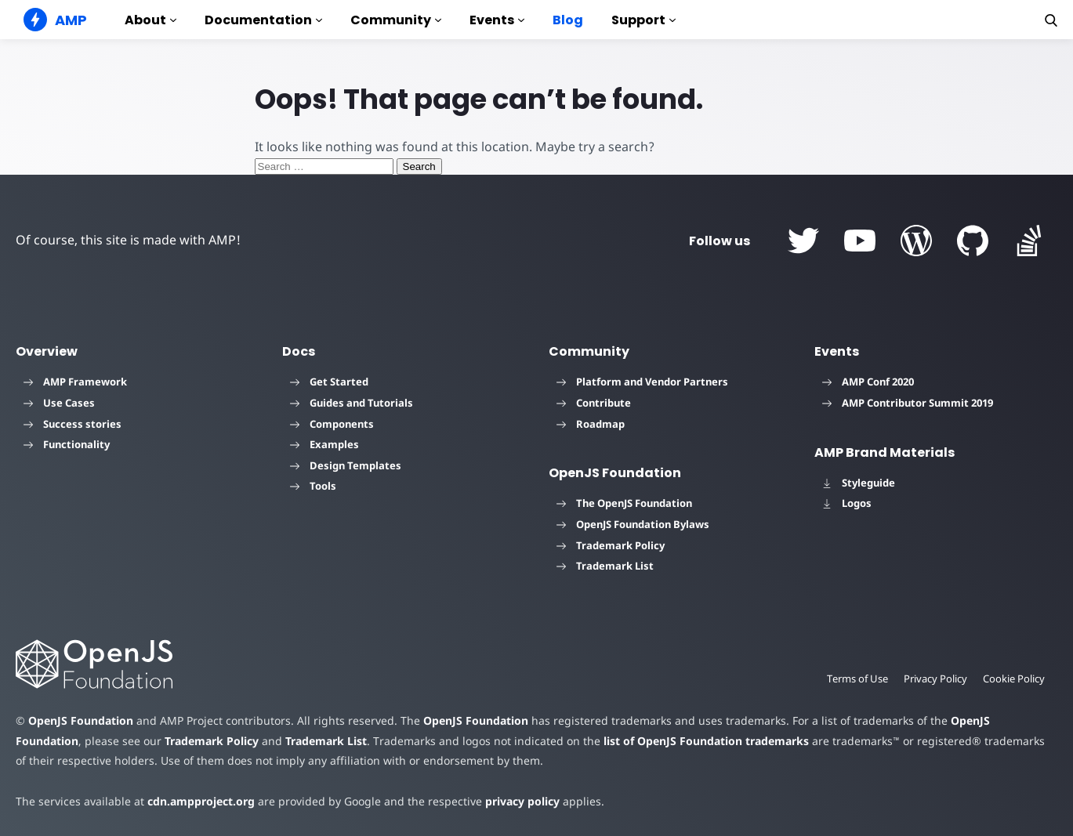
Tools (313, 486)
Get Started (329, 382)
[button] (1051, 20)
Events (496, 20)
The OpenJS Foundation (624, 503)
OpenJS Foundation (80, 720)
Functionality (67, 444)
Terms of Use (857, 678)
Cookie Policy (1014, 678)
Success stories (72, 424)
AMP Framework (75, 382)
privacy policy (522, 801)
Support (643, 20)
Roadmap (590, 424)
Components (332, 424)
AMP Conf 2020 (868, 382)
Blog (568, 20)
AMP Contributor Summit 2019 (907, 403)
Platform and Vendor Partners (642, 382)
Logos (847, 503)
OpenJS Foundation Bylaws (632, 524)
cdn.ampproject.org (201, 801)
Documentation (263, 20)
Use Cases (59, 403)
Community (395, 20)
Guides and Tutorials (351, 403)
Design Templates (345, 465)
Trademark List (605, 566)
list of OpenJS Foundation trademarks (706, 740)
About (150, 20)
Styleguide (858, 483)
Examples (324, 444)
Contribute (593, 403)
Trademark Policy (610, 545)
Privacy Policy (935, 678)
